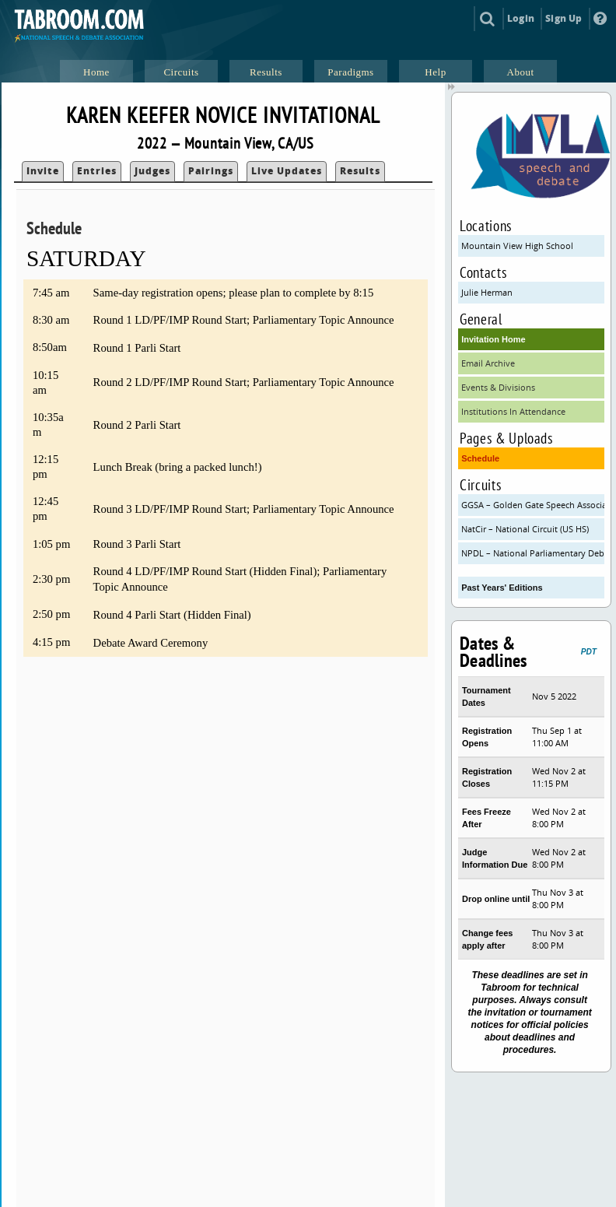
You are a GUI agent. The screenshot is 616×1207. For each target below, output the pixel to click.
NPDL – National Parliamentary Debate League (532, 553)
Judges (152, 170)
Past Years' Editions (502, 587)
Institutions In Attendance (513, 411)
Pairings (210, 170)
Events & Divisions (498, 387)
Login (520, 18)
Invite (42, 170)
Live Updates (286, 170)
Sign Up (563, 18)
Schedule (480, 458)
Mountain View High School (517, 245)
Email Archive (488, 363)
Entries (97, 170)
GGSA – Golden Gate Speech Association (532, 505)
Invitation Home (493, 339)
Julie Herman (487, 292)
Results (360, 170)
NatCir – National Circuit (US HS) (525, 529)
